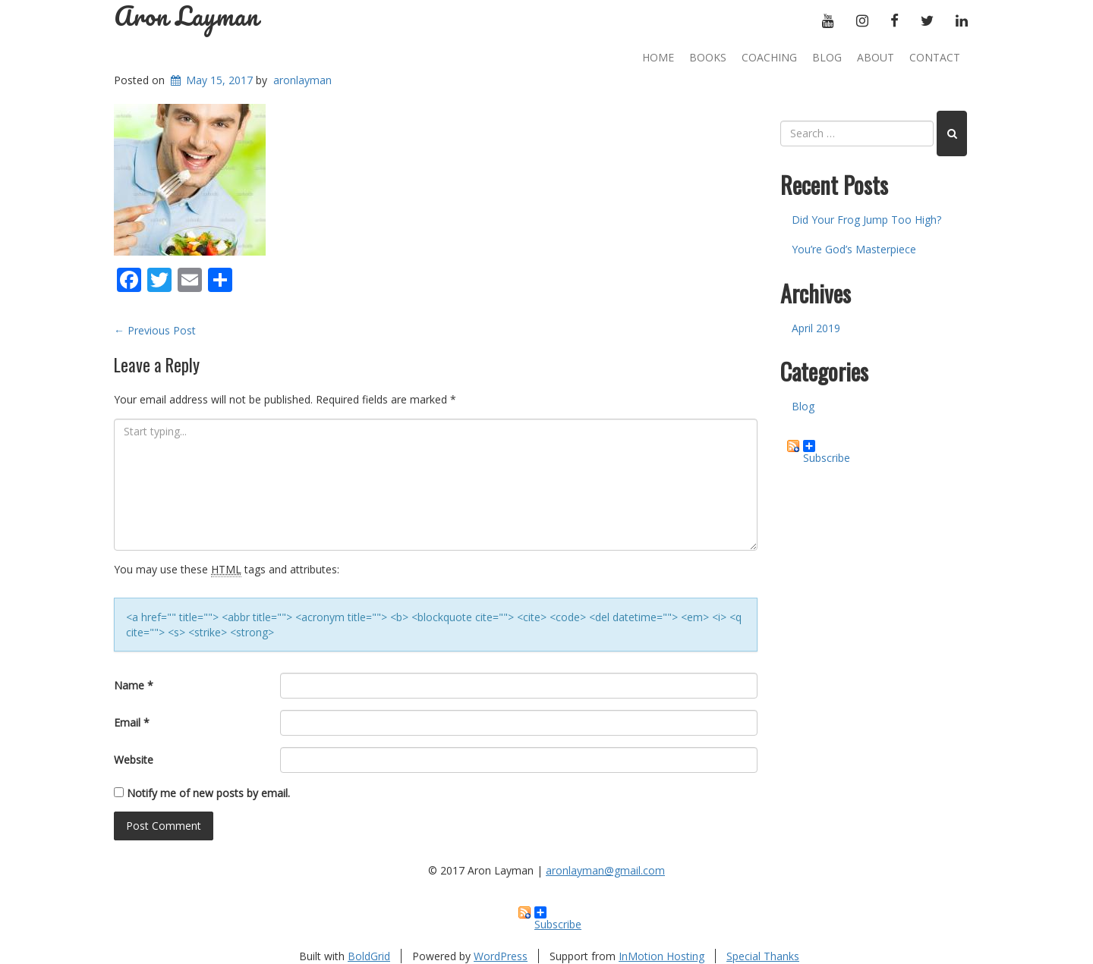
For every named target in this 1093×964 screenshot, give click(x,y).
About (875, 57)
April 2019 (816, 328)
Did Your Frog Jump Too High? (866, 219)
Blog (827, 57)
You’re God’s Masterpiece (854, 249)
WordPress (501, 956)
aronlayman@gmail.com (605, 870)
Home (658, 57)
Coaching (769, 57)
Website (133, 759)
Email (132, 722)
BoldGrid (369, 956)
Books (707, 57)
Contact (934, 57)
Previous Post (155, 330)
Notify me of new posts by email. (208, 793)
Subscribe (826, 446)
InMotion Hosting (661, 956)
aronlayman (302, 80)
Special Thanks (762, 956)
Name (133, 685)
